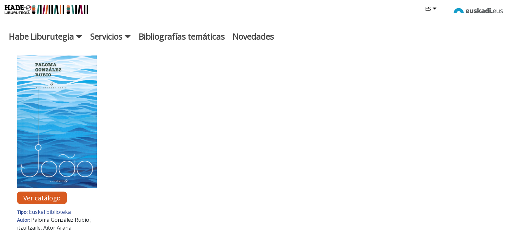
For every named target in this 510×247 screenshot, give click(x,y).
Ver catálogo (42, 197)
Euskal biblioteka (50, 212)
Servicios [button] (110, 36)
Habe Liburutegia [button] (45, 36)
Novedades (253, 36)
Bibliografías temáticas (182, 36)
